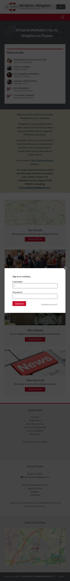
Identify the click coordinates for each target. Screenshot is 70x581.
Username (17, 281)
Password (17, 292)
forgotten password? (49, 304)
